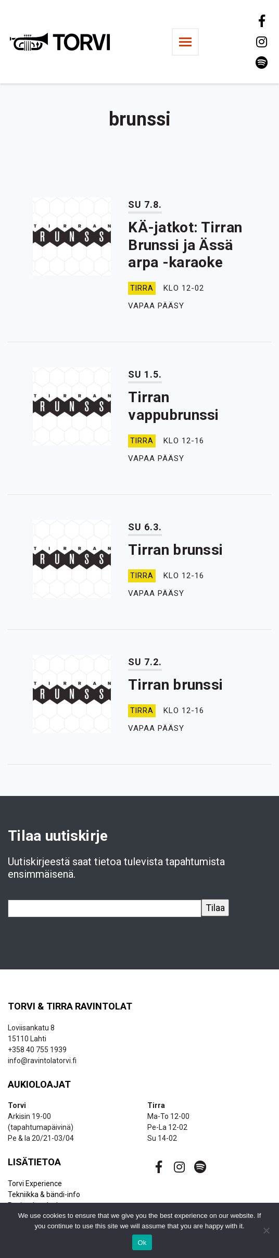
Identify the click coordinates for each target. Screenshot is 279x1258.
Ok (141, 1243)
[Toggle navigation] (185, 42)
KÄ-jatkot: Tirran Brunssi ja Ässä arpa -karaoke (185, 245)
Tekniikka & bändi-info (44, 1194)
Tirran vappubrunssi (173, 406)
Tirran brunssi (175, 549)
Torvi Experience (35, 1183)
